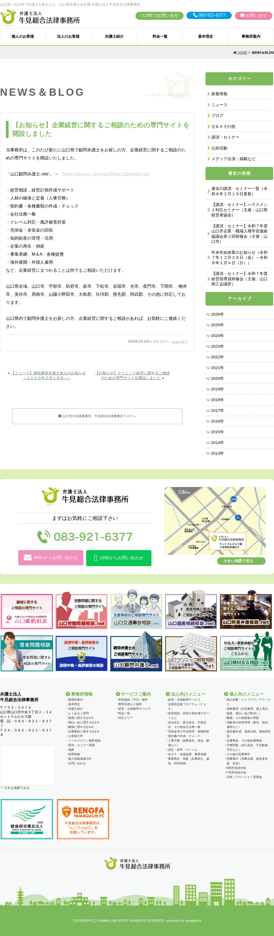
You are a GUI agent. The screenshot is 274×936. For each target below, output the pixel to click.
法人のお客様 (68, 36)
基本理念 (205, 36)
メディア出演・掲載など (233, 158)
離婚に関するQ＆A (80, 726)
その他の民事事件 (238, 754)
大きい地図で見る (238, 561)
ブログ (217, 115)
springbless (193, 921)
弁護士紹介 (114, 36)
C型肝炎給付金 (236, 772)
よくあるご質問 (78, 713)
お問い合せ (253, 15)
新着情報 (219, 93)
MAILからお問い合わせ (51, 558)
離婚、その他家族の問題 (243, 717)
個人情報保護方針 (80, 758)
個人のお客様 (23, 36)
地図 (71, 749)
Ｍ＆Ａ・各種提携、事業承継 (187, 754)
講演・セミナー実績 (81, 745)
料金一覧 (160, 36)
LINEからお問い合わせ (118, 558)
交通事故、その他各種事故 (244, 740)
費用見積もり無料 (130, 704)
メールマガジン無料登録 (84, 740)
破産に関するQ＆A (80, 717)
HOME (240, 53)
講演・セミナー (225, 137)
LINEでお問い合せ (159, 15)
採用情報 (74, 754)
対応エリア (125, 717)
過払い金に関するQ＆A (83, 722)
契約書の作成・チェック (184, 736)
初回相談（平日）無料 (133, 699)
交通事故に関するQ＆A (83, 731)
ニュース (178, 341)
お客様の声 (75, 736)
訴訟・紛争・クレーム (182, 749)
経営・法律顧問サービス (134, 708)
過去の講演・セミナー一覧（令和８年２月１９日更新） (239, 191)
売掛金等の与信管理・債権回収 (188, 731)
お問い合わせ (77, 763)
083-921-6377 (209, 15)
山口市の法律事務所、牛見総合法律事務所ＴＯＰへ (97, 416)
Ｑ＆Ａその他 (223, 126)
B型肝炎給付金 (236, 767)
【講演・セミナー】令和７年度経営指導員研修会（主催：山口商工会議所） (239, 278)
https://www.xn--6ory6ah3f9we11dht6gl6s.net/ (106, 174)
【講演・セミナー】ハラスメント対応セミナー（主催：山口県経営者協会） (239, 209)
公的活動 (219, 148)
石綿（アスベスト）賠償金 (244, 776)
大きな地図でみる (16, 787)
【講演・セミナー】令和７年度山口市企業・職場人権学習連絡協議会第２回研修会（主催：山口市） (239, 234)
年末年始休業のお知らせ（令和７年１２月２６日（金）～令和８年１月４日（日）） (239, 257)
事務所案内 (251, 36)
